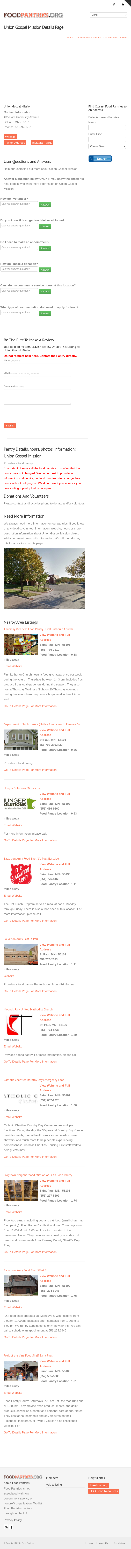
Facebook (11, 1526)
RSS (6, 1526)
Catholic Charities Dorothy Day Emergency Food (34, 1080)
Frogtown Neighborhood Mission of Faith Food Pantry (38, 1175)
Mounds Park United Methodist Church (28, 1009)
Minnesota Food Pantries (88, 37)
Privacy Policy (13, 1520)
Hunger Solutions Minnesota (22, 788)
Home (70, 37)
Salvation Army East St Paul (21, 939)
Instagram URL (42, 142)
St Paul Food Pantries (116, 37)
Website (10, 136)
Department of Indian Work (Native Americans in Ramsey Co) (42, 724)
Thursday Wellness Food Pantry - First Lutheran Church (38, 629)
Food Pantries (34, 17)
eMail (21, 373)
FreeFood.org (98, 1485)
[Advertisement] (65, 69)
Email (7, 666)
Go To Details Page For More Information (30, 706)
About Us (103, 1543)
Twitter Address (15, 142)
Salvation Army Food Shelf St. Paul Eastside (31, 858)
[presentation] (30, 414)
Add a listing (54, 1484)
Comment (14, 386)
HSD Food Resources (104, 1491)
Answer (45, 204)
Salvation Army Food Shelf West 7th (26, 1270)
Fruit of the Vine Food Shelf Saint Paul (28, 1355)
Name (12, 360)
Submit (9, 425)
